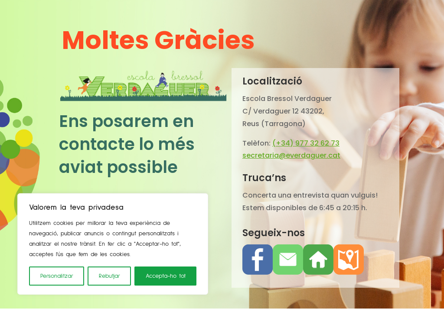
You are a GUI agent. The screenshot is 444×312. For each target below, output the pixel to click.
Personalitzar (56, 276)
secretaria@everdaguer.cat (291, 155)
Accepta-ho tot (166, 276)
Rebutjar (109, 276)
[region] (112, 244)
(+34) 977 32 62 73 (306, 143)
